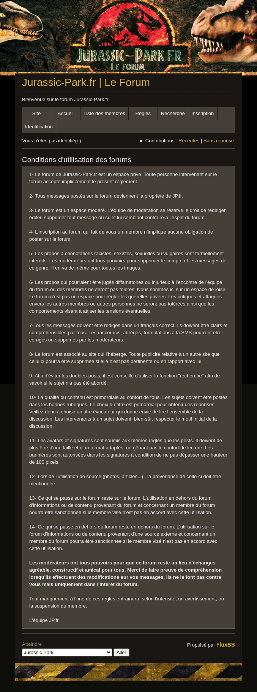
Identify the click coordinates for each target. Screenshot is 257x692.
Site (36, 113)
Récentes (188, 140)
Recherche (173, 113)
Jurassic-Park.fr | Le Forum (86, 82)
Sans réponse (218, 140)
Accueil (66, 113)
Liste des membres (104, 113)
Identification (39, 126)
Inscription (202, 113)
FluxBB (225, 645)
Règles (143, 113)
